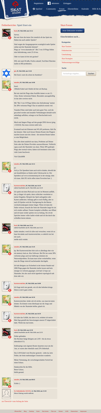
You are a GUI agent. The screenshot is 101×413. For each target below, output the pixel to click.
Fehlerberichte (9, 25)
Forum (62, 9)
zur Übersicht (6, 401)
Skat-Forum (66, 25)
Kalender (85, 9)
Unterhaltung (66, 54)
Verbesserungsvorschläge (71, 62)
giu (15, 71)
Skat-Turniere (66, 46)
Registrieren (38, 3)
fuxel (15, 31)
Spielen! (39, 9)
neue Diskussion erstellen (72, 31)
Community (51, 9)
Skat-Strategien (67, 59)
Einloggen (67, 3)
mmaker (16, 82)
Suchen (91, 74)
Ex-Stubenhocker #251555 (22, 391)
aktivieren (53, 3)
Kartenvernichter (19, 186)
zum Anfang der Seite (20, 401)
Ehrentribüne (73, 9)
